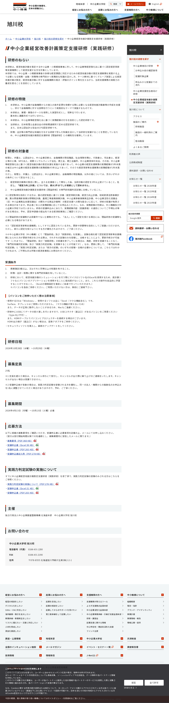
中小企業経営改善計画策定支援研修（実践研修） (145, 101)
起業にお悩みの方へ (108, 10)
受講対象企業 (142, 76)
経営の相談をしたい (14, 601)
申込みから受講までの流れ (146, 83)
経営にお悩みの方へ (82, 10)
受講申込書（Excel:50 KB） (23, 445)
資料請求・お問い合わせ (141, 170)
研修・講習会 (92, 618)
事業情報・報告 (134, 618)
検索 (156, 218)
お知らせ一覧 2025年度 (144, 191)
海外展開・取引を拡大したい (17, 614)
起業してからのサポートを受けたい (61, 610)
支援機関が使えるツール (97, 601)
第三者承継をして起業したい (58, 614)
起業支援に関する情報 (96, 622)
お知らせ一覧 (135, 178)
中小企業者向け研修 (143, 65)
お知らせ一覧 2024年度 (144, 197)
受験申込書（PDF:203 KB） (23, 492)
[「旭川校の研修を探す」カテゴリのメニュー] (159, 59)
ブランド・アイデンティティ (139, 610)
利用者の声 (134, 154)
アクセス (137, 116)
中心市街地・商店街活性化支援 (100, 626)
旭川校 (37, 38)
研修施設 (139, 126)
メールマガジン (64, 647)
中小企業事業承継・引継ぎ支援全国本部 (104, 614)
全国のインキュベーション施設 (23, 647)
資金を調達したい (13, 631)
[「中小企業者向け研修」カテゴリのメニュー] (157, 65)
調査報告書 (145, 647)
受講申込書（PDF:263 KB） (23, 449)
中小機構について (155, 10)
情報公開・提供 (134, 622)
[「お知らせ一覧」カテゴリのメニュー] (159, 178)
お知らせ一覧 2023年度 (144, 202)
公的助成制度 (135, 162)
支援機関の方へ (132, 10)
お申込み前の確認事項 (146, 70)
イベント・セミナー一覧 (105, 647)
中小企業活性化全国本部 (97, 610)
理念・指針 (132, 605)
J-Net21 (105, 655)
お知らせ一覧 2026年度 (144, 185)
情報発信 (64, 655)
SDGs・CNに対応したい (15, 610)
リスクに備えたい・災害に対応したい (21, 622)
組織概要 (131, 601)
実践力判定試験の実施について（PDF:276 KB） (32, 484)
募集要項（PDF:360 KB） (21, 440)
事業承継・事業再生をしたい (17, 618)
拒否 (134, 682)
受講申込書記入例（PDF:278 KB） (26, 453)
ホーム (8, 38)
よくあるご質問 (141, 147)
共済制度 (145, 638)
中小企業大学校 (97, 4)
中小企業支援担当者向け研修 (145, 92)
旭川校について (137, 109)
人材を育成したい (13, 626)
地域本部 (80, 4)
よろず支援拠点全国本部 (97, 605)
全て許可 (154, 682)
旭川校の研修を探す (54, 38)
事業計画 (131, 614)
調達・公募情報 (23, 638)
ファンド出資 (92, 631)
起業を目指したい (53, 601)
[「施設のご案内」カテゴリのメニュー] (157, 121)
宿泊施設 (139, 141)
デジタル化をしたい (14, 605)
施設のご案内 (139, 121)
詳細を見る (129, 688)
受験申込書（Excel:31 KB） (23, 488)
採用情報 (23, 655)
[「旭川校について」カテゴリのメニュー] (159, 109)
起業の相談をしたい (54, 605)
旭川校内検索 (134, 214)
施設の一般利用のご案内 (146, 134)
